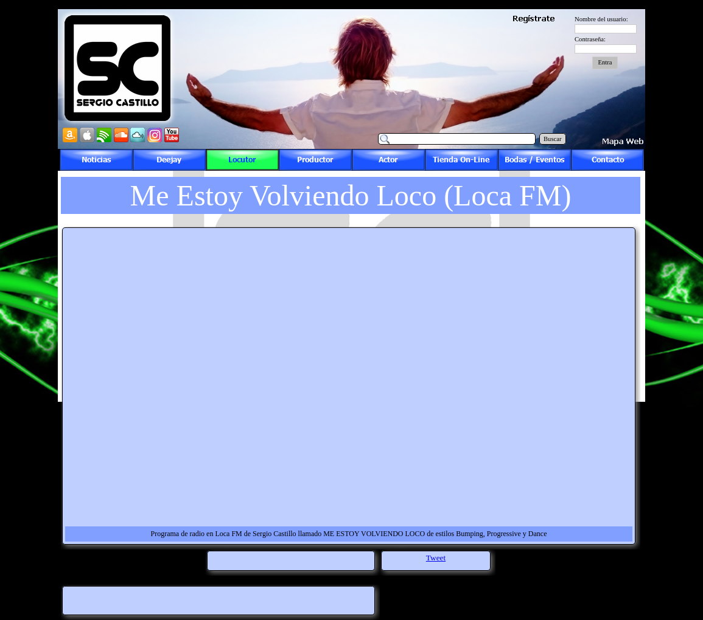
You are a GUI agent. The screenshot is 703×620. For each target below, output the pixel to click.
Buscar (553, 139)
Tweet (436, 557)
